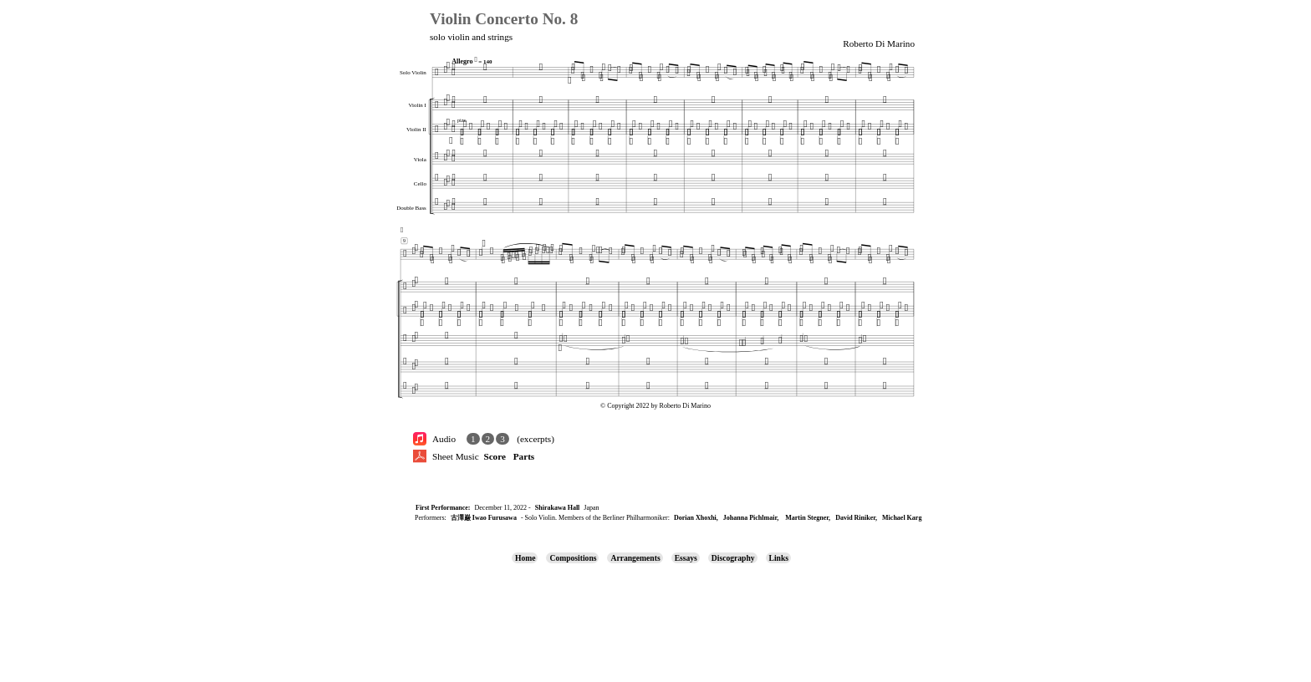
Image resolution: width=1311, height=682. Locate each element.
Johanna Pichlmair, (750, 518)
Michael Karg (901, 518)
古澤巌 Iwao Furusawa (484, 518)
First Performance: (443, 508)
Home (525, 557)
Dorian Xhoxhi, (696, 518)
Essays (686, 557)
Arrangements (635, 557)
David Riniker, (856, 518)
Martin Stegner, (807, 518)
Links (778, 557)
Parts (523, 456)
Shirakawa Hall (557, 508)
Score (494, 456)
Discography (733, 557)
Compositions (572, 557)
